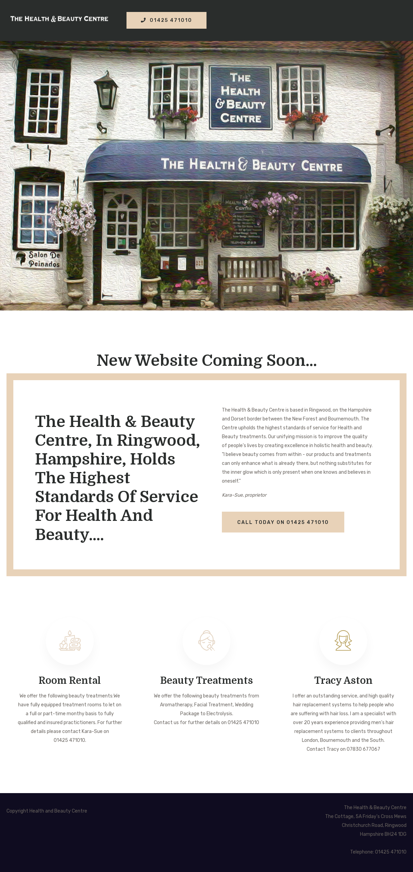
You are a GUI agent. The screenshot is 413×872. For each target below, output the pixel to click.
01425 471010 (166, 20)
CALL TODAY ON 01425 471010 (283, 522)
